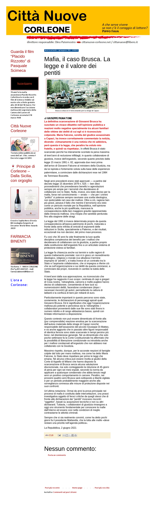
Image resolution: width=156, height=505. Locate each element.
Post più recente (52, 488)
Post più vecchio (102, 488)
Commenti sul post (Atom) (64, 492)
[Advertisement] (77, 471)
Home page (77, 488)
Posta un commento (57, 455)
